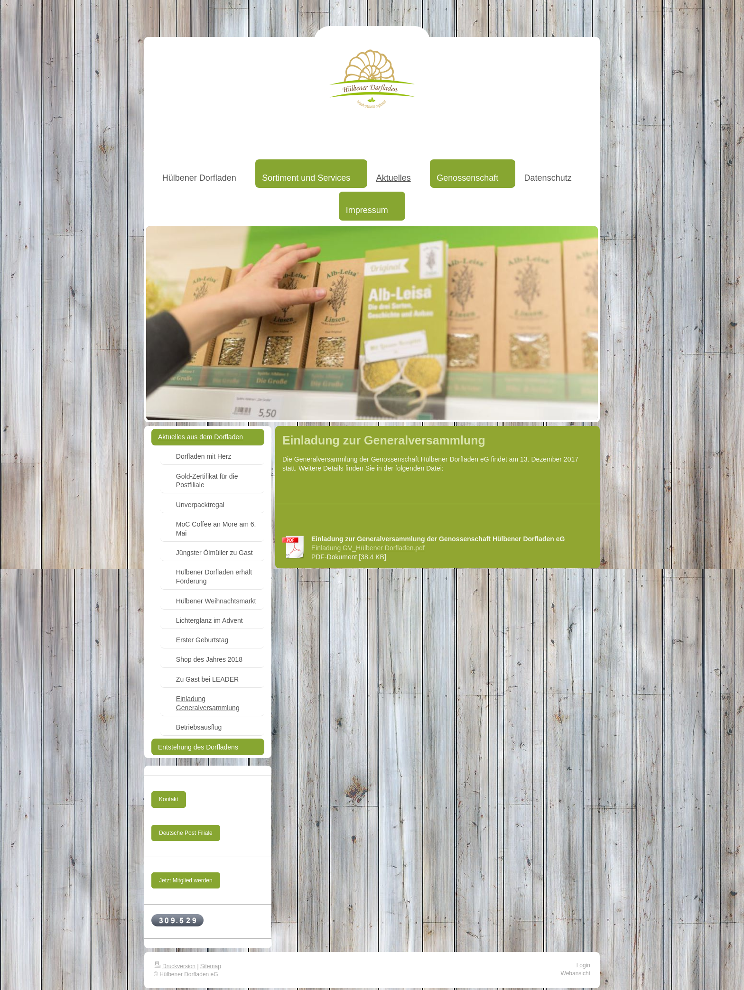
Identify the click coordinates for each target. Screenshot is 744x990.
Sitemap (210, 966)
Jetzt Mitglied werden (186, 880)
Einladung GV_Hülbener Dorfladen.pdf (368, 548)
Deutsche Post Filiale (186, 833)
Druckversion (174, 966)
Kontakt (168, 799)
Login (583, 965)
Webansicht (575, 973)
